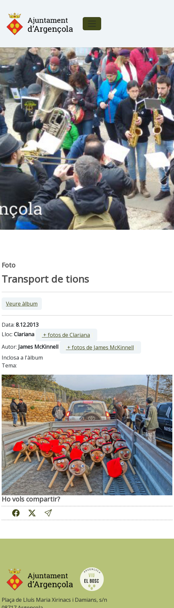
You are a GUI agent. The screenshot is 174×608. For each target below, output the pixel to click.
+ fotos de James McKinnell (100, 347)
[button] (48, 513)
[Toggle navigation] (92, 23)
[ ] (66, 335)
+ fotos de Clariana (66, 335)
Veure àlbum (22, 303)
